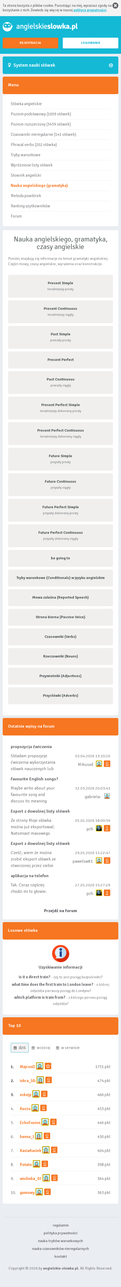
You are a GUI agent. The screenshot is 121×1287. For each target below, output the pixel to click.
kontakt (60, 1256)
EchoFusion (30, 1122)
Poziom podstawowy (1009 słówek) (41, 114)
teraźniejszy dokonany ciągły (60, 433)
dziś (20, 1047)
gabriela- (93, 796)
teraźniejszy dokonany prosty (60, 408)
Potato (26, 1164)
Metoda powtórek (26, 195)
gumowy (27, 1192)
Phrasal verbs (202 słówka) (34, 144)
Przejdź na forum (60, 910)
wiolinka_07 (31, 1178)
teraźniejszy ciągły (60, 311)
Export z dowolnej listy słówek (40, 811)
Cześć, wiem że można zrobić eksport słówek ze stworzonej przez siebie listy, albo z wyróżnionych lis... (33, 865)
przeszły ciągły (61, 382)
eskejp (25, 1094)
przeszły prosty (60, 337)
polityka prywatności (61, 1233)
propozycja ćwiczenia (31, 746)
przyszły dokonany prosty (60, 510)
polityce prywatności (90, 10)
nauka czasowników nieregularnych (60, 1248)
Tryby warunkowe (26, 154)
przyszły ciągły (60, 484)
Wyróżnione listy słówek (32, 165)
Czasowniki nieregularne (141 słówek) (43, 134)
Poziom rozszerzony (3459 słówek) (41, 124)
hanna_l (27, 1136)
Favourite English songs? (34, 779)
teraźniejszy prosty (60, 286)
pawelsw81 (82, 861)
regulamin (61, 1225)
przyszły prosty (60, 459)
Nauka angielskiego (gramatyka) (39, 185)
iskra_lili (28, 1080)
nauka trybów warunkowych (60, 1241)
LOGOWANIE (90, 43)
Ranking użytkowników (30, 206)
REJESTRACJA (30, 43)
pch (89, 829)
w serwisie (68, 1047)
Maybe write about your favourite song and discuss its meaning (33, 794)
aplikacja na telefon (30, 876)
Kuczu (25, 1108)
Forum (16, 216)
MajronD (27, 1066)
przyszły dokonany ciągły (60, 535)
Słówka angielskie (26, 103)
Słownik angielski (26, 175)
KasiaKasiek (30, 1150)
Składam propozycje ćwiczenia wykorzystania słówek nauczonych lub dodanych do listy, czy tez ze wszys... (33, 768)
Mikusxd (85, 764)
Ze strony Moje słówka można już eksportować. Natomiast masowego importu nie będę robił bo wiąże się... (33, 833)
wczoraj (41, 1047)
